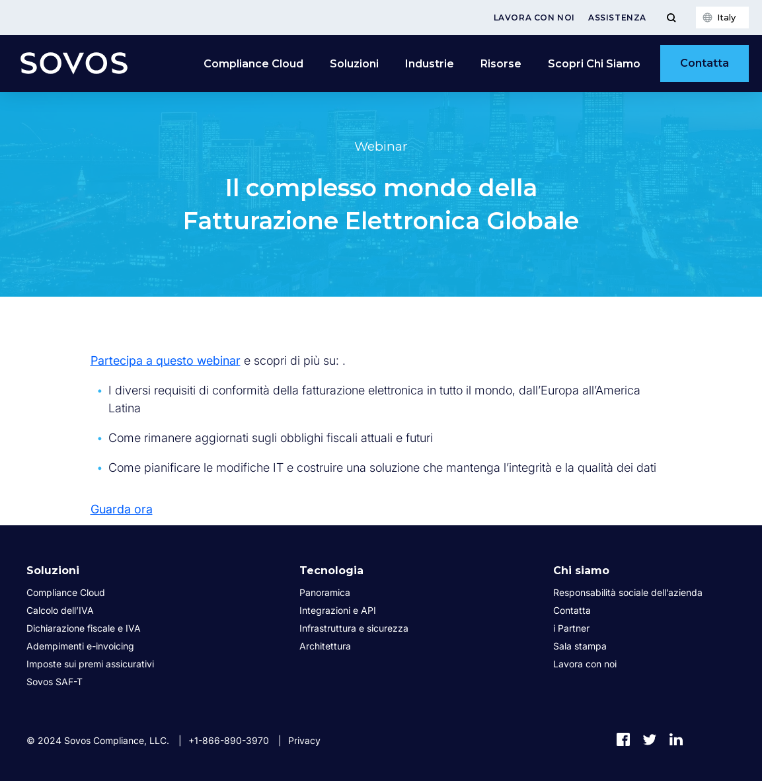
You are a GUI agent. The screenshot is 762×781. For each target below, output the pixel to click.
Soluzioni (354, 63)
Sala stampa (580, 645)
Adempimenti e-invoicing (80, 645)
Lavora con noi (534, 17)
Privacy (304, 740)
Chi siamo (581, 570)
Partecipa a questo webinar (166, 360)
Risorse (500, 63)
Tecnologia (331, 570)
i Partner (571, 628)
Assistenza (617, 17)
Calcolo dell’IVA (60, 610)
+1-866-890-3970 (228, 740)
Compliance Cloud (253, 63)
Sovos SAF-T (54, 681)
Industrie (429, 63)
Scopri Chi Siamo (594, 63)
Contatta (704, 63)
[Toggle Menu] (671, 17)
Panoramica (324, 592)
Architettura (325, 645)
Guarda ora (122, 509)
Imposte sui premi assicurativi (90, 663)
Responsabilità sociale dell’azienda (628, 592)
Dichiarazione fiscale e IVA (83, 628)
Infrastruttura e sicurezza (353, 628)
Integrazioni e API (337, 610)
